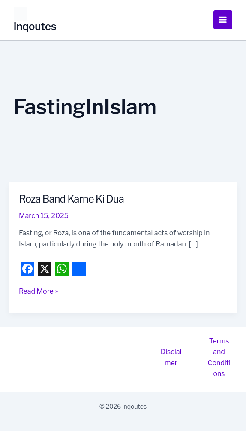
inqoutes (35, 26)
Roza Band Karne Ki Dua (71, 199)
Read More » (38, 291)
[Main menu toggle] (222, 19)
